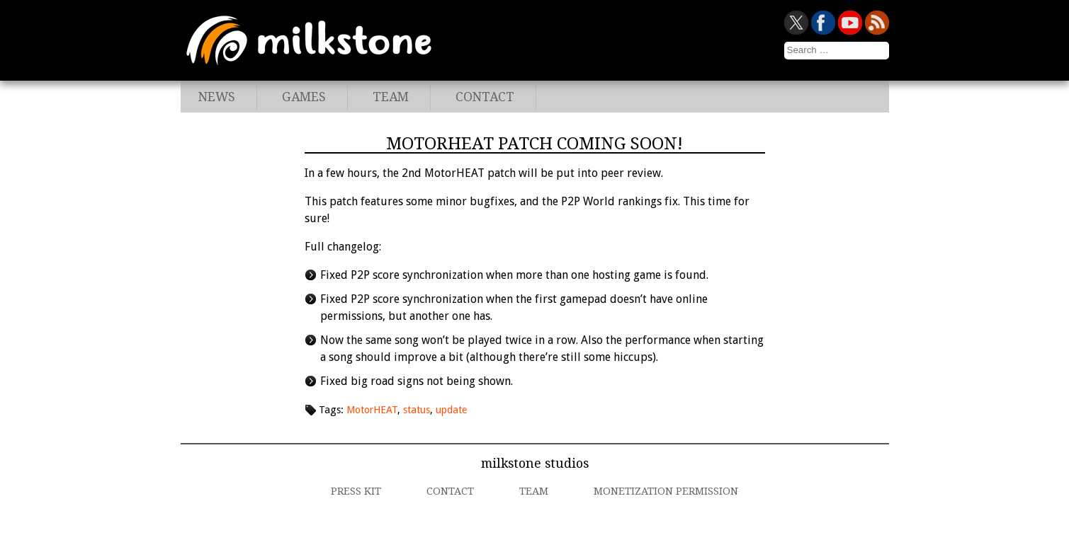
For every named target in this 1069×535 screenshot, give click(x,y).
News (216, 97)
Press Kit (356, 491)
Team (391, 97)
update (451, 409)
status (416, 409)
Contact (485, 97)
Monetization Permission (666, 491)
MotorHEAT (371, 409)
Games (304, 97)
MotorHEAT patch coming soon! (534, 144)
